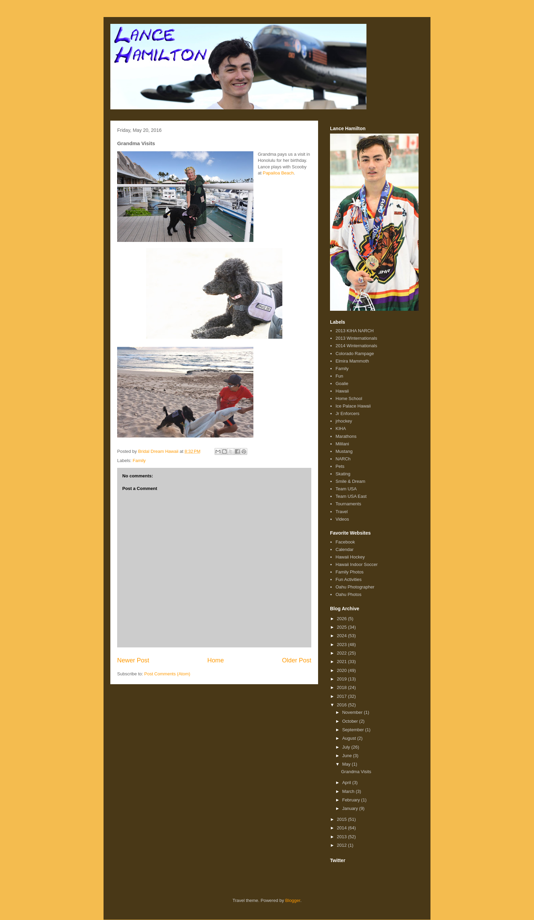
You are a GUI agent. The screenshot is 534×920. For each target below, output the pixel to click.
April (347, 782)
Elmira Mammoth (352, 361)
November (353, 712)
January (350, 808)
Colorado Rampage (354, 353)
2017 (342, 696)
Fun (339, 376)
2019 (342, 678)
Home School (348, 398)
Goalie (341, 383)
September (353, 729)
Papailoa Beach (278, 172)
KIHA (340, 428)
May (347, 764)
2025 (342, 627)
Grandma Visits (356, 771)
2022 (342, 653)
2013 (342, 836)
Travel (341, 511)
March (349, 791)
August (349, 738)
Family (139, 460)
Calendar (344, 549)
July (346, 747)
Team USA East (350, 496)
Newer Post (133, 660)
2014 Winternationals (356, 345)
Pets (339, 466)
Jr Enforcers (347, 413)
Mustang (343, 451)
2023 (342, 644)
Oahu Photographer (354, 586)
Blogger (292, 900)
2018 (342, 687)
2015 (342, 819)
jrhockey (343, 421)
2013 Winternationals (356, 338)
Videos (342, 519)
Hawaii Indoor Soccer (356, 564)
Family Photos (349, 571)
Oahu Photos (348, 594)
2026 (342, 618)
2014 (342, 827)
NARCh (342, 458)
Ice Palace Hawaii (353, 406)
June (347, 755)
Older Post (296, 660)
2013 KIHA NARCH (354, 330)
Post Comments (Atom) (167, 673)
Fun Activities (348, 579)
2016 (342, 704)
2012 (342, 845)
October (350, 721)
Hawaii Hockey (350, 556)
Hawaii (342, 391)
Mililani (342, 443)
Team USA (346, 488)
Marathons (345, 436)
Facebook (345, 542)
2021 (342, 661)
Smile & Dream (350, 481)
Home (215, 660)
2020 (342, 670)
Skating (342, 473)
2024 (342, 635)
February (351, 799)
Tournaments (348, 503)
